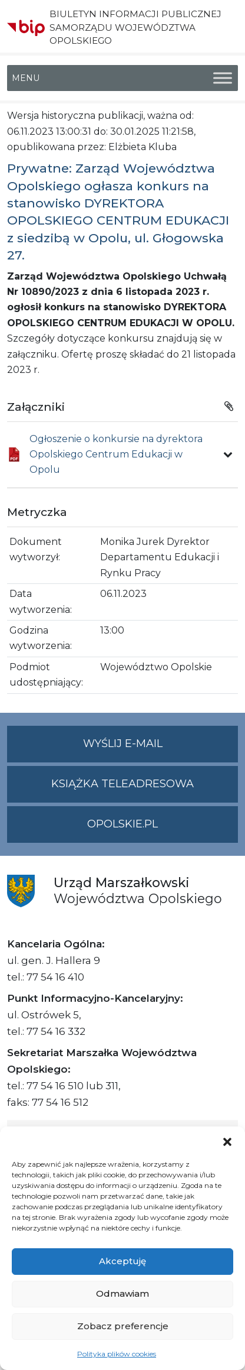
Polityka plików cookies (116, 1353)
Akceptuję (122, 1261)
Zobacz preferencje (122, 1326)
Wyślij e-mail (161, 748)
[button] (227, 1141)
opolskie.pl (122, 823)
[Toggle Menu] (222, 78)
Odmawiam (122, 1293)
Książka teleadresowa (122, 783)
